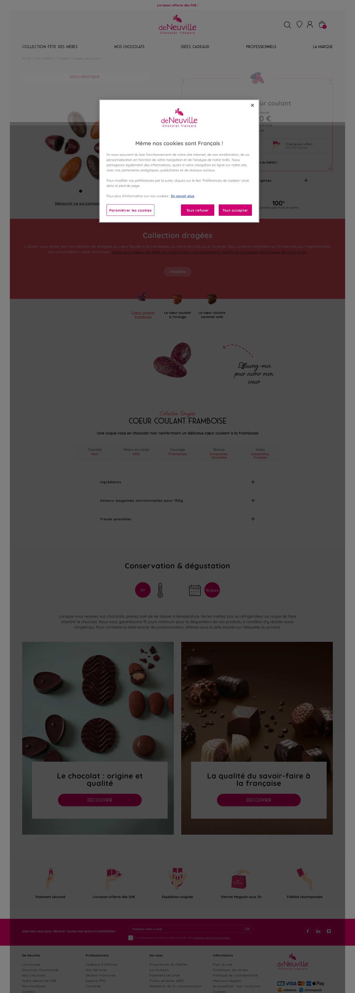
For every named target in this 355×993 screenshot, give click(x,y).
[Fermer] (252, 105)
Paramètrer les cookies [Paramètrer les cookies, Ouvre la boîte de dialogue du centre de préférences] (130, 210)
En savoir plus (182, 195)
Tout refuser (197, 210)
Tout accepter (235, 210)
